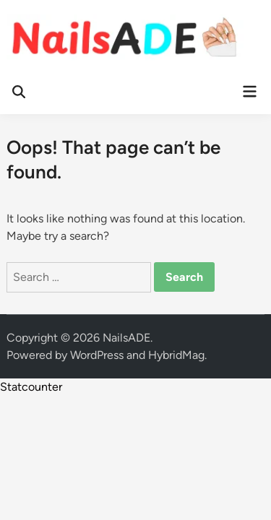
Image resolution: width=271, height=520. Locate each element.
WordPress (97, 355)
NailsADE (126, 337)
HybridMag (176, 355)
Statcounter (31, 387)
